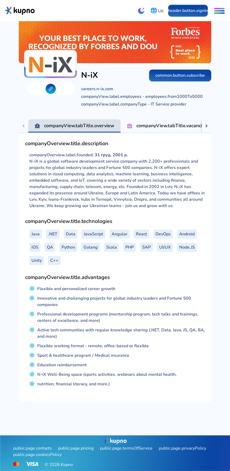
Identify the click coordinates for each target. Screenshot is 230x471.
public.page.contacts (32, 448)
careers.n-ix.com (97, 89)
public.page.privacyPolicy (182, 448)
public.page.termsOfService (126, 448)
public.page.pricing (76, 448)
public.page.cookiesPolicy (37, 455)
